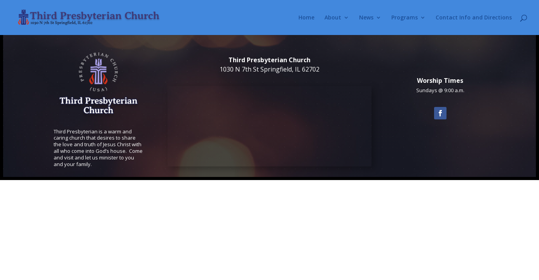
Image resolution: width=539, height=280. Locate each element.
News (366, 18)
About (332, 18)
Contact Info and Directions (474, 18)
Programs (404, 18)
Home (306, 18)
